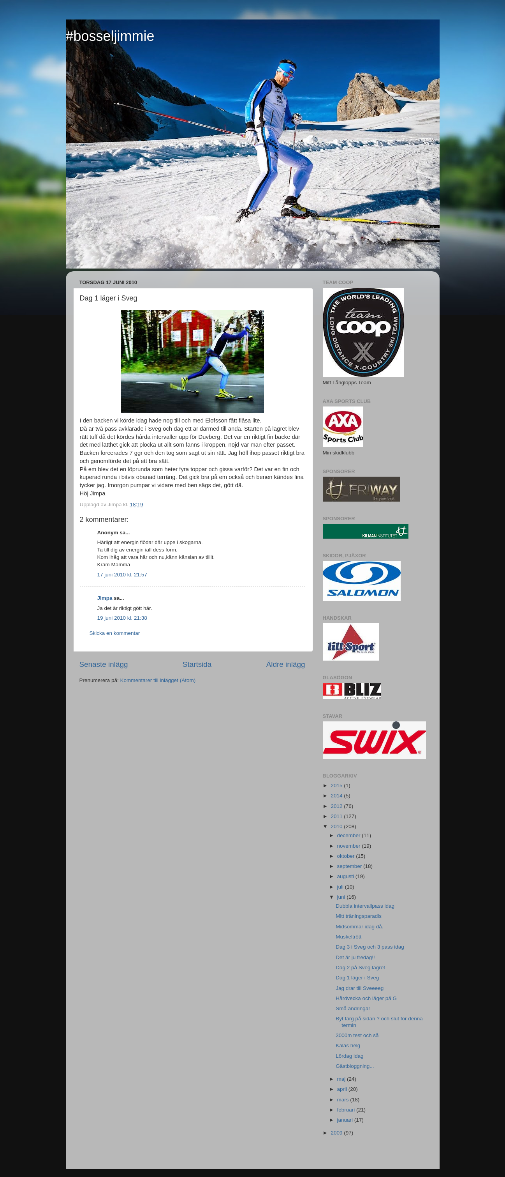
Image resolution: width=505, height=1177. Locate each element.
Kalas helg (348, 1045)
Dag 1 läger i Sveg (357, 978)
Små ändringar (353, 1008)
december (349, 835)
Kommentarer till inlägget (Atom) (158, 680)
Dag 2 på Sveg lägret (360, 967)
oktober (346, 856)
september (350, 866)
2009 (337, 1133)
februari (347, 1110)
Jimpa (105, 598)
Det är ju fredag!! (355, 957)
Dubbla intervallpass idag (365, 906)
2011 (337, 816)
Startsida (197, 664)
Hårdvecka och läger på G (366, 998)
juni (342, 897)
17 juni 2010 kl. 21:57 (122, 575)
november (349, 846)
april (342, 1089)
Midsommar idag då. (359, 927)
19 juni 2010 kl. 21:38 (122, 618)
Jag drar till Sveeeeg (360, 988)
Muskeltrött (348, 937)
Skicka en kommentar (115, 633)
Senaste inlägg (103, 664)
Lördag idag (349, 1056)
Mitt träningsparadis (359, 916)
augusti (346, 876)
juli (341, 887)
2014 (337, 796)
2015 (337, 785)
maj (342, 1079)
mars (343, 1100)
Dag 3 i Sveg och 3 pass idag (370, 947)
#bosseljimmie (110, 36)
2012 (337, 806)
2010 (337, 826)
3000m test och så (357, 1035)
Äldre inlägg (285, 664)
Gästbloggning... (355, 1066)
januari (345, 1120)
